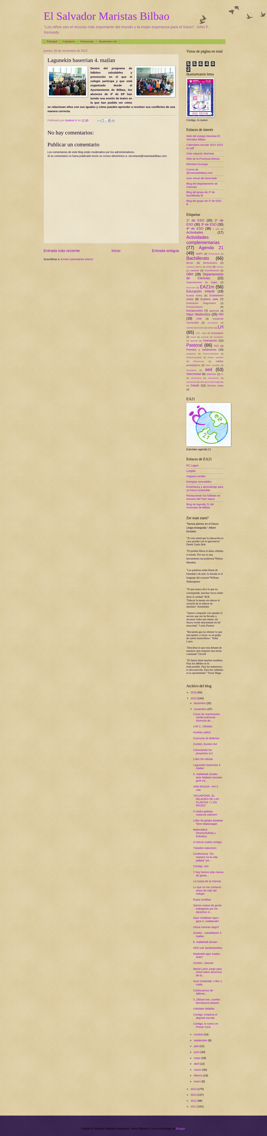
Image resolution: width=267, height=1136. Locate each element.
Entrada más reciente (62, 250)
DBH (189, 274)
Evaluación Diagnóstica (201, 303)
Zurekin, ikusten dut (205, 744)
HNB (199, 318)
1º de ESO (195, 220)
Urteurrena (196, 378)
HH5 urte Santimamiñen (207, 947)
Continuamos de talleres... (203, 992)
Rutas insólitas (202, 899)
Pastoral (194, 345)
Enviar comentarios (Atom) (77, 259)
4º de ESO (194, 228)
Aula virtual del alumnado (201, 178)
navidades (218, 337)
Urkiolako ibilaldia (204, 1008)
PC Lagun (192, 465)
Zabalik (194, 385)
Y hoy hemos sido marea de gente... (208, 874)
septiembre (201, 1040)
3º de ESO (209, 224)
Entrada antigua (165, 250)
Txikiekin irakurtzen (205, 848)
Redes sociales (215, 357)
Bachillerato (197, 258)
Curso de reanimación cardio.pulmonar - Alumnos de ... (206, 717)
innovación (212, 322)
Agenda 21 (211, 247)
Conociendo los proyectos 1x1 (203, 751)
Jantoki (189, 327)
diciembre (200, 703)
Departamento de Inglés (201, 282)
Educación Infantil (200, 291)
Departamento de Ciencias (204, 276)
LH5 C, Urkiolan (202, 726)
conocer (194, 270)
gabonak (214, 310)
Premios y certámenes (201, 349)
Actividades (194, 232)
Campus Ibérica (194, 267)
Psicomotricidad (210, 353)
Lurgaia (190, 470)
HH (221, 314)
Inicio (115, 250)
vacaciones (213, 378)
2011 (194, 1106)
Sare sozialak (213, 365)
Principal (52, 41)
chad (209, 266)
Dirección (190, 287)
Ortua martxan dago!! (206, 927)
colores (219, 267)
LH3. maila (201, 333)
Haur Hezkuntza (198, 314)
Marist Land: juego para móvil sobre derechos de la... (207, 972)
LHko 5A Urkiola (203, 759)
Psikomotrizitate (194, 357)
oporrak (194, 340)
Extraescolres (194, 310)
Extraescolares (194, 306)
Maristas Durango (197, 164)
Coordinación (212, 270)
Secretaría (191, 370)
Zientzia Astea (215, 385)
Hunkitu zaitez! (202, 732)
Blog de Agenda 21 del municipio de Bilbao (200, 506)
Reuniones (199, 361)
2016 (194, 692)
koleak (210, 327)
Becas (189, 262)
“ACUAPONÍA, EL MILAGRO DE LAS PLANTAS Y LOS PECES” (206, 800)
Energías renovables (198, 481)
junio (197, 1052)
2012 (194, 1100)
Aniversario (214, 254)
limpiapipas (217, 333)
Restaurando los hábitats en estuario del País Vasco (203, 497)
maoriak (205, 337)
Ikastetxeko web (108, 41)
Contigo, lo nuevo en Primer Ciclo (205, 1025)
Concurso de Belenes (206, 738)
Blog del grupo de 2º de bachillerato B (200, 194)
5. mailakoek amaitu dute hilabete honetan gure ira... (207, 777)
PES (216, 345)
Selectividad (193, 373)
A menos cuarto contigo (207, 842)
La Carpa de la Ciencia (207, 881)
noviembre (200, 709)
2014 (194, 1089)
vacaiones (191, 382)
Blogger (180, 1128)
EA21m (207, 286)
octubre (199, 1034)
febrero (198, 1075)
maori (193, 337)
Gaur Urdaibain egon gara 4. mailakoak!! (206, 919)
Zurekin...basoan (203, 962)
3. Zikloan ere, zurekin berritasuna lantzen (206, 1001)
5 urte (216, 229)
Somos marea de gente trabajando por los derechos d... (207, 908)
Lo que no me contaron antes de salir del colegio (207, 890)
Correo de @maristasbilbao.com (199, 171)
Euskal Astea (194, 295)
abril (197, 1063)
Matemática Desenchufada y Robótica (204, 833)
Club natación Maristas (200, 153)
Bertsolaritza (210, 262)
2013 (194, 1094)
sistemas (211, 374)
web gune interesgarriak (211, 382)
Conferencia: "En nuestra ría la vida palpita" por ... (205, 857)
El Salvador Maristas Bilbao (106, 16)
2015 (194, 698)
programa (191, 353)
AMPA (199, 253)
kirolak (200, 327)
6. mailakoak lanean (205, 941)
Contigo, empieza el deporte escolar (205, 1016)
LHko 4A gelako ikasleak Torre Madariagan (208, 822)
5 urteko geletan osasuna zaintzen (205, 813)
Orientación (87, 41)
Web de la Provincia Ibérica (203, 158)
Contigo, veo (201, 866)
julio (196, 1046)
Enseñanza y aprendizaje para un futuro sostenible (204, 488)
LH (220, 327)
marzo (198, 1069)
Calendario (68, 41)
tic (222, 374)
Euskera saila (209, 299)
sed (208, 369)
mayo (197, 1058)
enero (198, 1081)
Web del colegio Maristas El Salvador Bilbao (203, 138)
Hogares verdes (196, 476)
